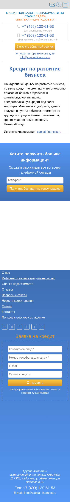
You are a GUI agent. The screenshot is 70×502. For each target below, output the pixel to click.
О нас (6, 272)
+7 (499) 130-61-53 (38, 26)
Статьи (7, 306)
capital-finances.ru (49, 131)
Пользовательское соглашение (23, 317)
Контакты (8, 311)
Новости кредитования (17, 300)
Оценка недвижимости (17, 283)
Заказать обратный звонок (35, 46)
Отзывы (7, 289)
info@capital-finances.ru (35, 57)
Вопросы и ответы (14, 295)
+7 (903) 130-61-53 (38, 35)
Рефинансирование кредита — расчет (28, 278)
